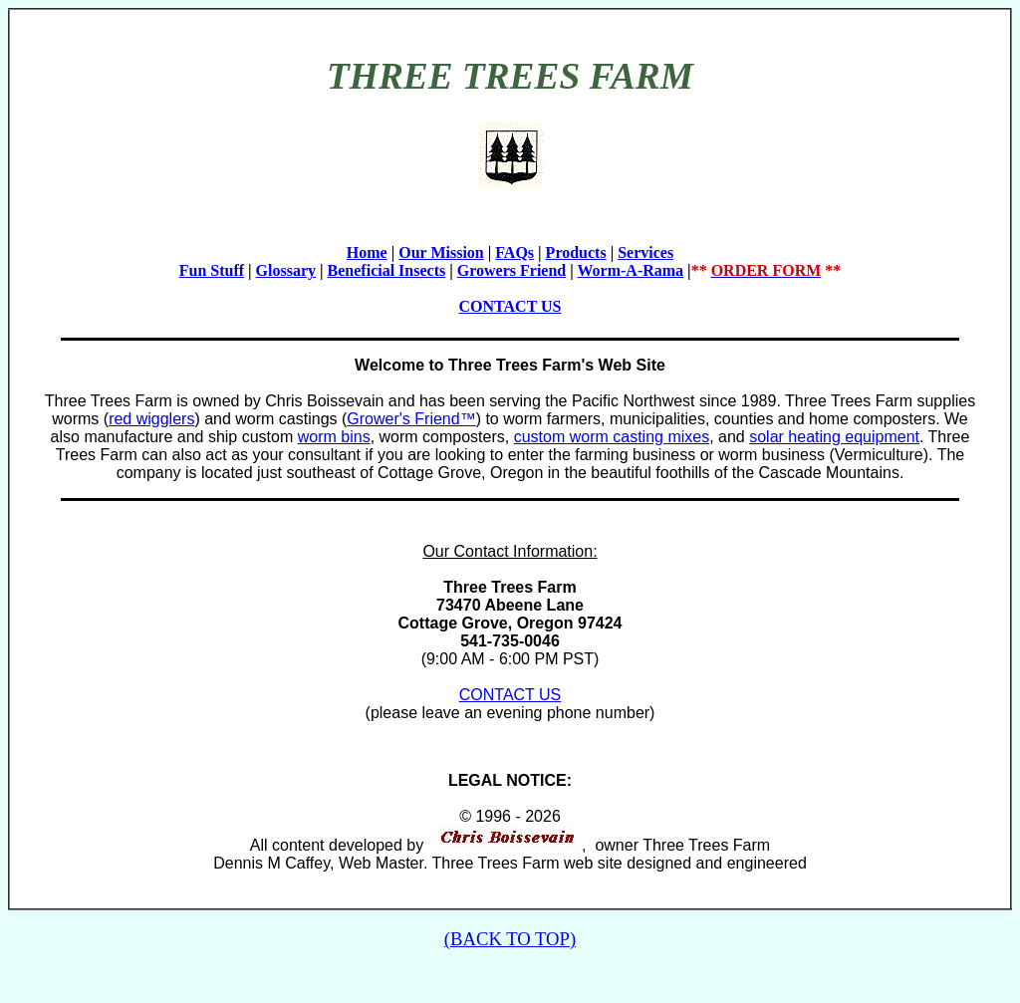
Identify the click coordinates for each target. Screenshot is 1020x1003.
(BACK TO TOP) (510, 938)
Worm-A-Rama (630, 270)
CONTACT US (510, 306)
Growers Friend (511, 270)
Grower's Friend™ (411, 418)
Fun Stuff (211, 270)
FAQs (514, 252)
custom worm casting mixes (612, 436)
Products (576, 252)
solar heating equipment (834, 436)
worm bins (334, 436)
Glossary (286, 270)
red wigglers (151, 418)
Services (645, 252)
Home (367, 252)
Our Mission (441, 252)
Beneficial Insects (387, 270)
